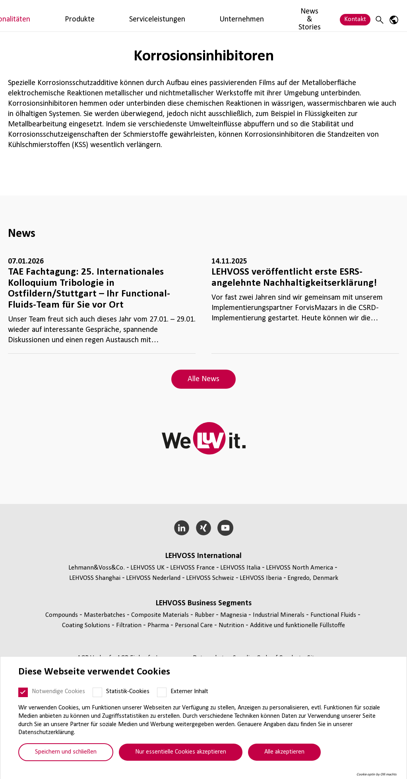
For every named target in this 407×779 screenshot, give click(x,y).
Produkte (184, 15)
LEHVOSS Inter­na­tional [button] (203, 556)
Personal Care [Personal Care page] (194, 625)
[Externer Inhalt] (162, 692)
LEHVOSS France (192, 567)
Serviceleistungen (229, 15)
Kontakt (355, 15)
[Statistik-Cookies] (97, 692)
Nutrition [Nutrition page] (232, 625)
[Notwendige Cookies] (23, 692)
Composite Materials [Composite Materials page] (160, 615)
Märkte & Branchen (94, 15)
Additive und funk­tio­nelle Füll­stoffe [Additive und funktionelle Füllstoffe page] (297, 625)
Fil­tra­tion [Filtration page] (129, 625)
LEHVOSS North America (299, 567)
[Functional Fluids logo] (34, 15)
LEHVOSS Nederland (153, 578)
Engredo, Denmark (312, 578)
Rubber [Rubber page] (205, 615)
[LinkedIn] (182, 528)
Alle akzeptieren (284, 752)
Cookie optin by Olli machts (377, 774)
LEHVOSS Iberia (261, 578)
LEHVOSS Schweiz (210, 578)
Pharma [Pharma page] (159, 625)
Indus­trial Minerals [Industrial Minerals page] (279, 615)
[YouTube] (225, 528)
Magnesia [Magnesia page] (234, 615)
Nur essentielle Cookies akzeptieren (180, 752)
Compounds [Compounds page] (62, 615)
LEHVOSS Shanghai (94, 578)
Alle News (203, 379)
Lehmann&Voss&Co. (96, 567)
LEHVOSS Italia (240, 567)
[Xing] (204, 528)
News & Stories (321, 15)
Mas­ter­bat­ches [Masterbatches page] (105, 615)
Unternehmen (281, 15)
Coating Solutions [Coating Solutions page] (87, 625)
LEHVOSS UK (147, 567)
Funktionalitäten (140, 15)
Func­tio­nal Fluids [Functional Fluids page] (334, 615)
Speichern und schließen (66, 752)
